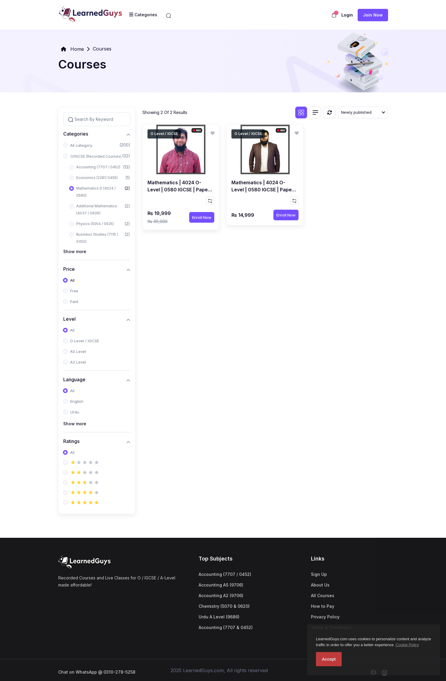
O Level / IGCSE (84, 340)
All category (81, 145)
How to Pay (322, 606)
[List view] (315, 112)
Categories (75, 133)
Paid (74, 301)
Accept (329, 659)
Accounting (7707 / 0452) (98, 167)
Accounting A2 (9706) (221, 595)
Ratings (71, 441)
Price (69, 269)
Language (74, 379)
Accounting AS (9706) (221, 584)
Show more (74, 251)
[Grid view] (301, 112)
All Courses (322, 595)
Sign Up (319, 574)
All (72, 280)
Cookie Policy (407, 645)
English (76, 401)
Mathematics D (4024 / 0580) (96, 192)
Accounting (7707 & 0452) (226, 627)
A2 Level (78, 362)
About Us (320, 584)
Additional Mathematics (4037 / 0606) (96, 209)
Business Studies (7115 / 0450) (97, 238)
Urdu (74, 412)
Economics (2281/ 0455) (97, 177)
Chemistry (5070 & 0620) (224, 606)
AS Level (78, 351)
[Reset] (329, 112)
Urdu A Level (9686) (219, 616)
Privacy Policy (325, 616)
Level (69, 319)
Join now (373, 14)
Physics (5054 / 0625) (95, 223)
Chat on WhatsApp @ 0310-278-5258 (96, 672)
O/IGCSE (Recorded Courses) (95, 156)
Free (74, 291)
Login (347, 14)
